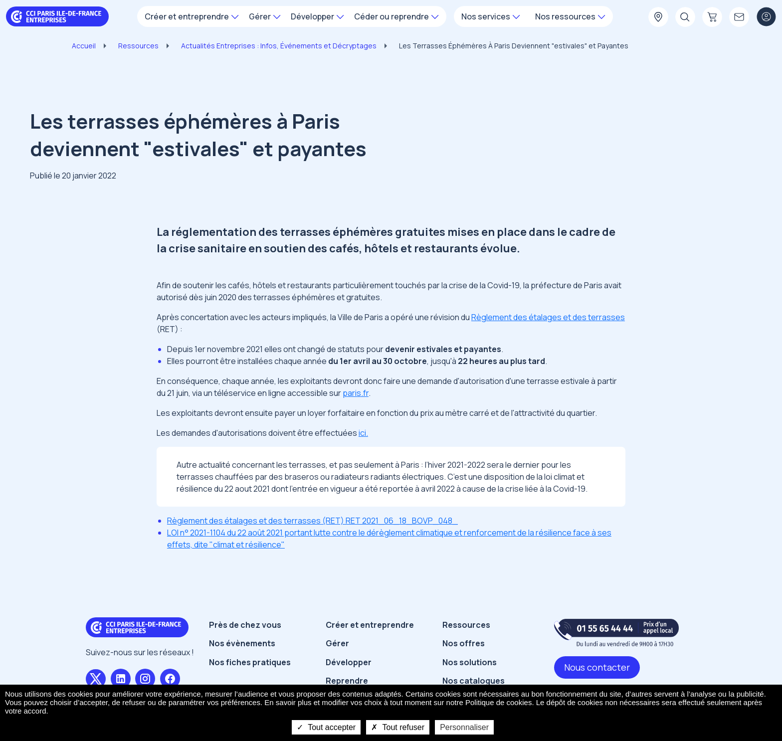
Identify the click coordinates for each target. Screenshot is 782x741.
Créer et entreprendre (370, 624)
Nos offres (463, 643)
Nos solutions (469, 662)
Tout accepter (326, 727)
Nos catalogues (473, 680)
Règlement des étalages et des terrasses (548, 317)
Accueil (84, 45)
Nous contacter (597, 667)
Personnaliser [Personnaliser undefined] (464, 727)
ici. (363, 432)
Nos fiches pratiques (250, 662)
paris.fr (356, 392)
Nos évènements (242, 643)
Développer (349, 662)
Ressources (138, 45)
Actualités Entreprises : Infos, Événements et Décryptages (279, 45)
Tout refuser (397, 727)
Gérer (337, 643)
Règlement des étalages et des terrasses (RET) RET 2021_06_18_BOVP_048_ (312, 520)
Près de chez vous (245, 624)
